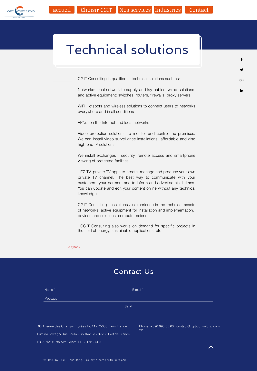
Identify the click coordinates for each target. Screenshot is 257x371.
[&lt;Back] (74, 247)
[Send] (128, 306)
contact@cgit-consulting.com (198, 326)
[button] (199, 10)
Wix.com (121, 359)
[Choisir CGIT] (96, 10)
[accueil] (61, 10)
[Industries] (168, 10)
